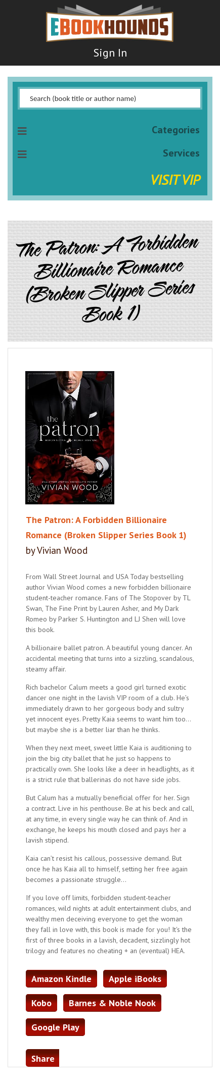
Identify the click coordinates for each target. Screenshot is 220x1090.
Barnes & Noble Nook (112, 1003)
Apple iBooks (135, 978)
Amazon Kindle (61, 978)
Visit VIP (175, 179)
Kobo (41, 1003)
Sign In (110, 52)
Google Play (55, 1027)
